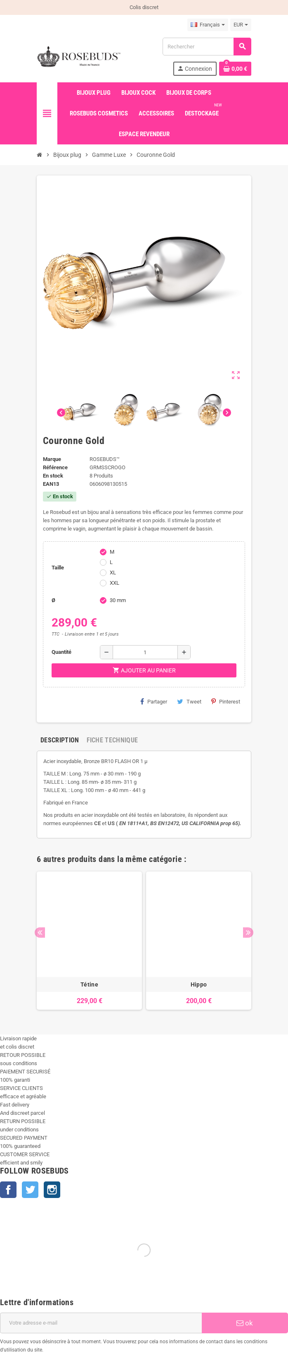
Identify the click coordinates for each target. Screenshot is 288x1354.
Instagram (52, 1189)
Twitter (30, 1189)
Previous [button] (40, 932)
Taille (58, 567)
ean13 (51, 484)
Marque (52, 459)
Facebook (8, 1189)
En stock (53, 476)
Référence (55, 467)
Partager (153, 701)
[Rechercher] (207, 46)
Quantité (61, 652)
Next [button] (248, 932)
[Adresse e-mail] (101, 1323)
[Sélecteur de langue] (207, 25)
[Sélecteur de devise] (240, 25)
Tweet (189, 701)
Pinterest (225, 701)
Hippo (199, 984)
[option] (89, 940)
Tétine (89, 984)
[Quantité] (145, 652)
